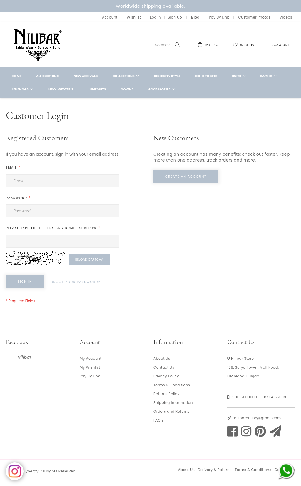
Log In (155, 17)
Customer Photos (254, 17)
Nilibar (24, 357)
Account (110, 17)
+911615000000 (243, 397)
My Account (90, 358)
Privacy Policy (166, 376)
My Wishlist (90, 367)
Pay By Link (219, 17)
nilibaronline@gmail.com (257, 417)
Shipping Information (173, 402)
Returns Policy (166, 393)
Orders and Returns (171, 411)
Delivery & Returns (215, 469)
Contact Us (163, 367)
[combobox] (173, 45)
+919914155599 (272, 397)
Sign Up (175, 17)
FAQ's (158, 420)
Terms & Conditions (171, 384)
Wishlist (134, 17)
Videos (286, 17)
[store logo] (38, 44)
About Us (161, 358)
